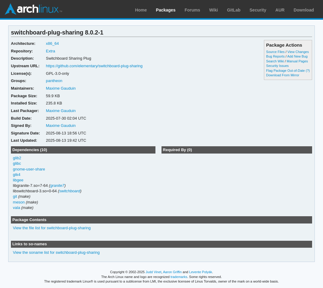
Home (141, 10)
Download (304, 10)
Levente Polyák (200, 272)
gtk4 (17, 174)
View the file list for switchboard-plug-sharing (52, 228)
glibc (17, 163)
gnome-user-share (29, 169)
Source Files (275, 52)
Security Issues (277, 66)
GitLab (233, 10)
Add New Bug (297, 56)
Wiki (213, 10)
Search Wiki (275, 61)
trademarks (179, 277)
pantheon (54, 80)
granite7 (57, 185)
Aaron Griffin (172, 272)
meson (19, 202)
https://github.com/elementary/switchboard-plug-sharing (94, 66)
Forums (192, 10)
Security (258, 10)
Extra (50, 51)
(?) (308, 70)
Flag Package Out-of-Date (285, 70)
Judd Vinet (154, 272)
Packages (166, 10)
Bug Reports (275, 56)
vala (16, 207)
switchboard (69, 191)
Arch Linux (33, 9)
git (15, 196)
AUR (280, 10)
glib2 (17, 158)
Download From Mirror (282, 75)
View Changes (298, 52)
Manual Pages (297, 61)
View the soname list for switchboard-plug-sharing (56, 252)
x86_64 (52, 43)
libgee (18, 180)
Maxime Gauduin (61, 88)
